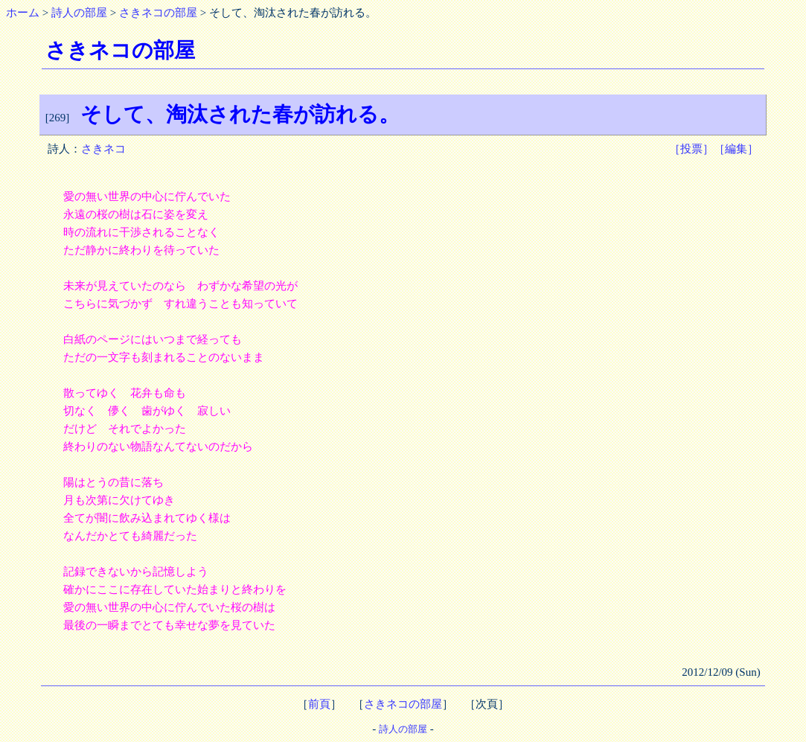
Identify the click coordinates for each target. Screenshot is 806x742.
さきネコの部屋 (158, 13)
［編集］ (736, 149)
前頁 (319, 704)
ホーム (22, 13)
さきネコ (103, 149)
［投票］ (691, 149)
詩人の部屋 (79, 13)
